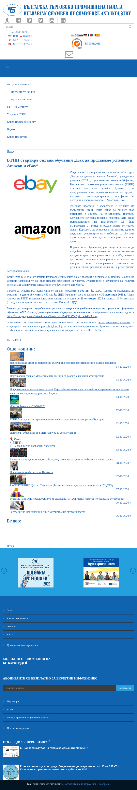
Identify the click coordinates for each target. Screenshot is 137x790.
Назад (10, 151)
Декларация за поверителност (21, 645)
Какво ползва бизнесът (21, 121)
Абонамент (125, 687)
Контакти (10, 634)
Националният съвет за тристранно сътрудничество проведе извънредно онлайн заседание (63, 362)
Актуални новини (18, 84)
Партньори (11, 701)
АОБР (8, 709)
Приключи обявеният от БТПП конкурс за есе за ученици (43, 432)
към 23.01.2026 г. (20, 32)
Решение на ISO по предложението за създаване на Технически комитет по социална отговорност (67, 498)
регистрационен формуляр (114, 322)
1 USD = (20, 36)
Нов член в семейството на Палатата (31, 472)
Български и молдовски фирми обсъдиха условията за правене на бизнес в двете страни (61, 459)
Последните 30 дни (23, 91)
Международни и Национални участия (26, 717)
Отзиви (9, 626)
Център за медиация (16, 728)
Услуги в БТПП (16, 114)
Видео (11, 129)
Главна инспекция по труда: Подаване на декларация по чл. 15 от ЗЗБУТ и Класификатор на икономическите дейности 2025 (69, 767)
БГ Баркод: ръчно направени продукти (32, 445)
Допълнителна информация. (80, 784)
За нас (8, 610)
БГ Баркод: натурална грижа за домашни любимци (54, 748)
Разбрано (104, 784)
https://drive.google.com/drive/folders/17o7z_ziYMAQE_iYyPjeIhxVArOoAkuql (52, 316)
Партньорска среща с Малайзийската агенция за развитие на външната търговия (57, 376)
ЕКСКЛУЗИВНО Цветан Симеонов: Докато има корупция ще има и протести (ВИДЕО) (61, 485)
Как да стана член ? (15, 618)
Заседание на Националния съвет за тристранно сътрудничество (47, 511)
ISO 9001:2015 (85, 43)
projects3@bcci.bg (51, 326)
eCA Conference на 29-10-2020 (27, 406)
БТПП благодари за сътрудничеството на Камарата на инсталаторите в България (57, 419)
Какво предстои (17, 136)
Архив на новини (22, 99)
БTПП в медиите (17, 106)
